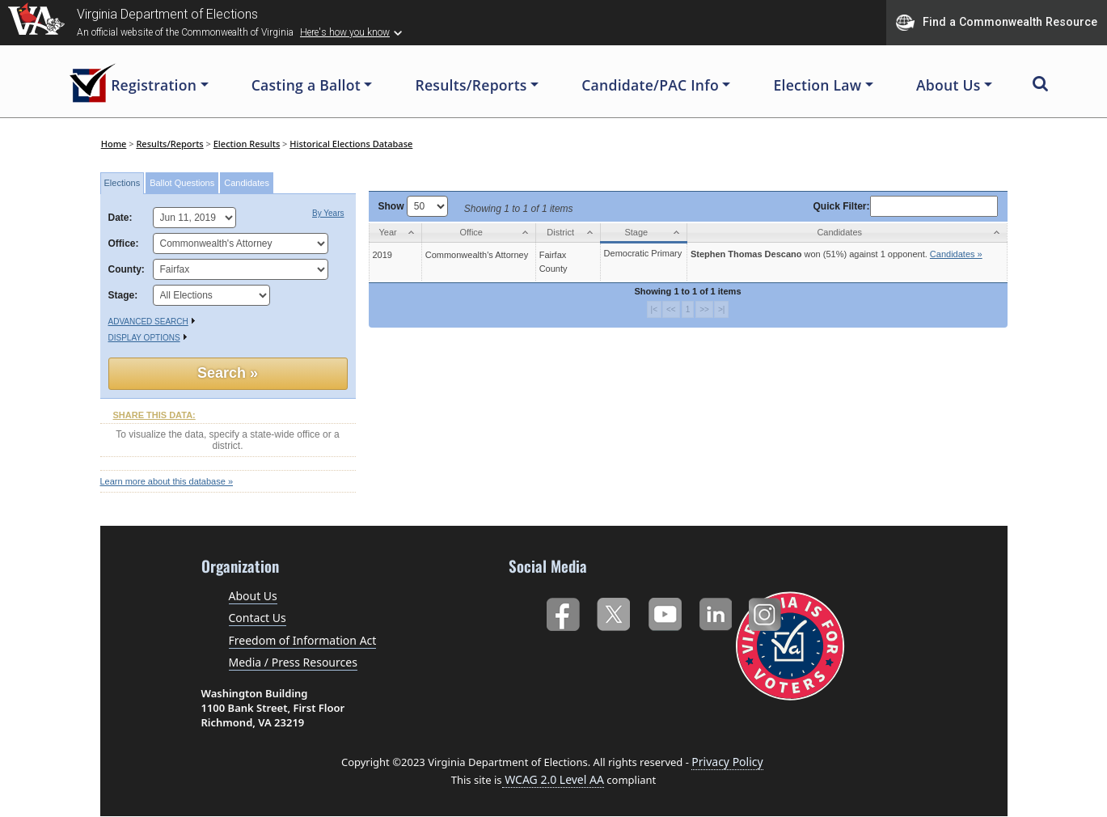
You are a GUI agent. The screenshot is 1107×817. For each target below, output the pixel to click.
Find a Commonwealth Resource (996, 23)
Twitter (613, 611)
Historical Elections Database (350, 144)
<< (671, 309)
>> (704, 309)
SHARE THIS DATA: (154, 415)
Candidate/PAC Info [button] (650, 85)
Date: (123, 217)
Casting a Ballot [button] (306, 85)
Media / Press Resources (293, 662)
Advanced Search (148, 321)
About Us (253, 595)
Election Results (247, 144)
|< (654, 309)
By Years (328, 213)
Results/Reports (169, 144)
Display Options (144, 337)
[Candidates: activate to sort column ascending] (847, 232)
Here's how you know (345, 32)
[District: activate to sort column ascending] (567, 232)
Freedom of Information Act (303, 640)
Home (114, 144)
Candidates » (956, 254)
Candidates (246, 183)
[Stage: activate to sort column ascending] (643, 232)
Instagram (767, 611)
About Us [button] (948, 85)
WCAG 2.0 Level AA (553, 779)
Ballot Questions (182, 183)
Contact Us (257, 617)
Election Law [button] (817, 85)
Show (413, 206)
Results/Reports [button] (470, 85)
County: (126, 269)
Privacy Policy (727, 761)
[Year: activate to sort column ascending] (395, 232)
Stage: (123, 295)
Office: (123, 243)
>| (721, 309)
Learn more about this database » (167, 481)
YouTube (664, 611)
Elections (122, 183)
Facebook (562, 611)
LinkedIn (716, 611)
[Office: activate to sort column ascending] (478, 232)
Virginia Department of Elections (167, 14)
